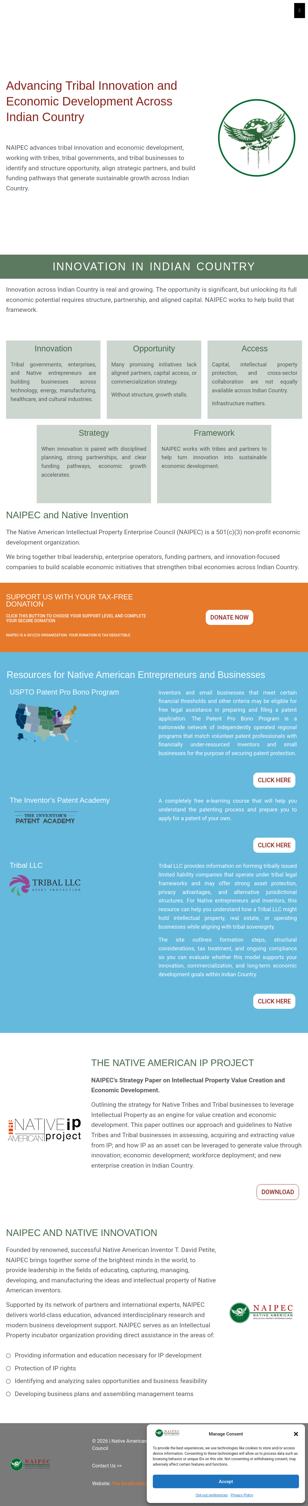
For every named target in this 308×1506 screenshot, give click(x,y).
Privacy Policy (242, 1495)
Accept (226, 1481)
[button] (296, 1434)
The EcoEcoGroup (133, 1483)
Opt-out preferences (212, 1495)
